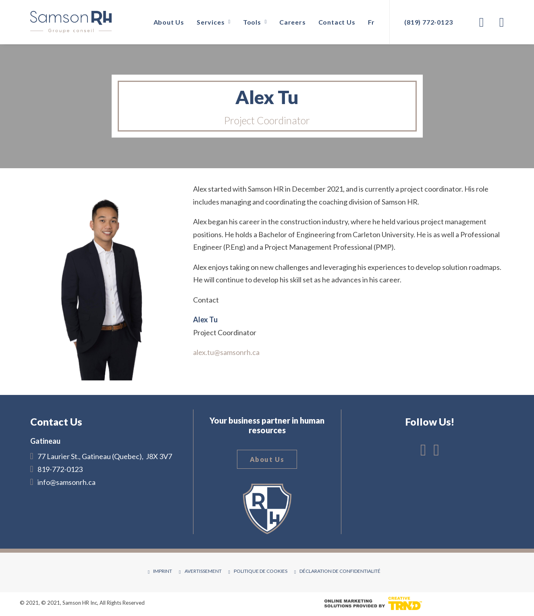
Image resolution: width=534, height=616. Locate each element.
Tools (255, 22)
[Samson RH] (71, 22)
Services (214, 22)
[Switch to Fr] (368, 22)
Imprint (162, 571)
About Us (169, 22)
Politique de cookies (260, 571)
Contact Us (336, 22)
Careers (292, 22)
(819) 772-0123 (428, 22)
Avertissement (203, 571)
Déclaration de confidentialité (339, 571)
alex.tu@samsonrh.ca (226, 352)
